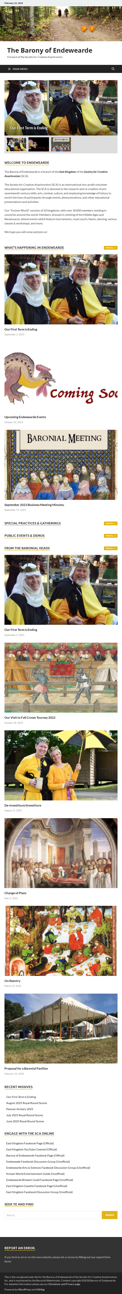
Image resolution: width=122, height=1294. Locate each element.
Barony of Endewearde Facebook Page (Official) (35, 1155)
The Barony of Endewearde (49, 50)
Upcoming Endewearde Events (25, 417)
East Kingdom (67, 171)
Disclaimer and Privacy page (64, 1284)
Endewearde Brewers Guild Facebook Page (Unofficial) (39, 1179)
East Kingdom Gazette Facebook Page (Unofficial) (36, 1186)
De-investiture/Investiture (22, 805)
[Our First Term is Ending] (61, 108)
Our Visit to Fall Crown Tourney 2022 (29, 717)
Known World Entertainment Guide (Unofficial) (35, 1173)
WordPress (24, 1289)
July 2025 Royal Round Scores (24, 1115)
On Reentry (12, 981)
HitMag (40, 1289)
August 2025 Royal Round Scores (26, 1103)
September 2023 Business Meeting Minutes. (34, 505)
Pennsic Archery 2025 (19, 1109)
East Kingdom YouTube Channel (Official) (31, 1149)
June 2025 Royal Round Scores (25, 1121)
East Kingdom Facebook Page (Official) (30, 1143)
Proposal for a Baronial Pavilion (26, 1068)
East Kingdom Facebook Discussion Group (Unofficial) (39, 1192)
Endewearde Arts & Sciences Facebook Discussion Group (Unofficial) (48, 1167)
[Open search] (113, 69)
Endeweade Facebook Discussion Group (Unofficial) (38, 1161)
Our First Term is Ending (20, 329)
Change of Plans (15, 893)
